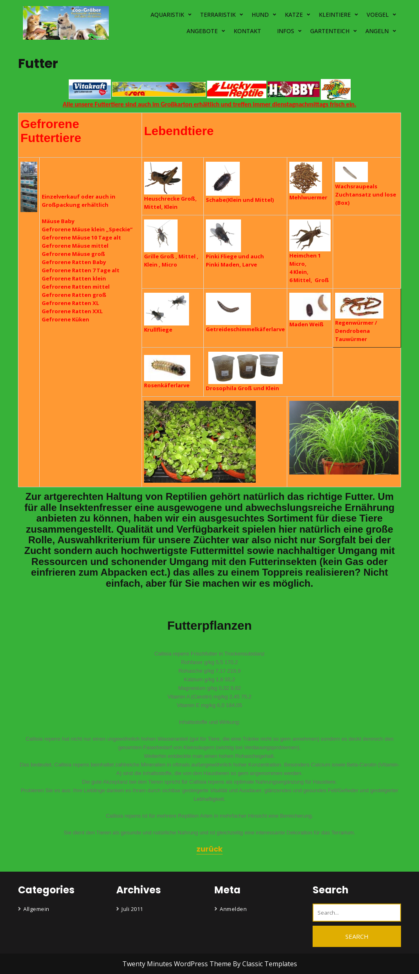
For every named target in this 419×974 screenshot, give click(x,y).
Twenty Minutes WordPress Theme (177, 963)
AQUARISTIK (167, 14)
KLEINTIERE (335, 14)
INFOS (285, 31)
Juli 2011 (132, 909)
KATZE (294, 14)
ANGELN (377, 31)
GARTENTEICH (329, 31)
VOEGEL (378, 14)
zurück (209, 849)
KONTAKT (247, 31)
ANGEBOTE (202, 31)
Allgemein (36, 909)
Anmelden (233, 909)
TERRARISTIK (218, 14)
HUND (260, 14)
